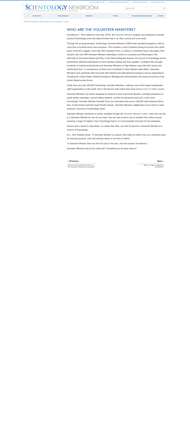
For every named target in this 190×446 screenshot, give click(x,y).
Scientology (28, 389)
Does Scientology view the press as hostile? (41, 270)
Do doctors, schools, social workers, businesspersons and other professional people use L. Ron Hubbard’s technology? (43, 243)
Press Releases (63, 16)
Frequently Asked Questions (142, 16)
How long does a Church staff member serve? (42, 342)
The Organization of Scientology (37, 131)
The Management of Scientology (72, 389)
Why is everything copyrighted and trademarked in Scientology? (38, 296)
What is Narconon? (33, 203)
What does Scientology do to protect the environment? (40, 236)
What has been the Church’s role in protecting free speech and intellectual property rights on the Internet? (42, 319)
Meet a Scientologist (104, 399)
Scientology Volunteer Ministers (35, 432)
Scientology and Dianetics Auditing (38, 85)
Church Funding (31, 157)
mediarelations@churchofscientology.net (145, 403)
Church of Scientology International (37, 403)
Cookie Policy (70, 441)
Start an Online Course (138, 428)
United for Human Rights (57, 436)
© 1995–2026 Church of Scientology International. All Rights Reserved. (41, 441)
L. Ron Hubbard (29, 396)
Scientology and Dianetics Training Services (42, 78)
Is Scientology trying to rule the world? (39, 314)
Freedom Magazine (85, 432)
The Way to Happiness (110, 432)
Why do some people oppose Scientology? (41, 260)
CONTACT (139, 385)
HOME (26, 21)
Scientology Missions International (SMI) (75, 396)
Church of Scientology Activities (108, 395)
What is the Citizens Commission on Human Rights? (41, 223)
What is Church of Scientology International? (76, 393)
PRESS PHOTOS (104, 407)
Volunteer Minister (123, 35)
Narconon (131, 432)
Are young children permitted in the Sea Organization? (40, 358)
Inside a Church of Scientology (37, 111)
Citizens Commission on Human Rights (100, 436)
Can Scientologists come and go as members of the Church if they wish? (42, 274)
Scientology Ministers (33, 104)
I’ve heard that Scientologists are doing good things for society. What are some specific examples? (42, 170)
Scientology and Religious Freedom (110, 402)
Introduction (30, 38)
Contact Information (144, 415)
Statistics (89, 16)
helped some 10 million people (150, 89)
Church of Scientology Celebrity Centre (38, 407)
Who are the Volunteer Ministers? (38, 188)
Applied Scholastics (144, 432)
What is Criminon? (32, 199)
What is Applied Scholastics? (36, 195)
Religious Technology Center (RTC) (36, 400)
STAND (97, 432)
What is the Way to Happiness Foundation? (41, 192)
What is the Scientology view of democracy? (41, 338)
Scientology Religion (69, 428)
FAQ (26, 411)
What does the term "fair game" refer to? (40, 350)
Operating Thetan (31, 98)
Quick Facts (37, 16)
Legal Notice (86, 441)
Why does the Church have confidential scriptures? (40, 280)
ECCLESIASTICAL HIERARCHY (74, 385)
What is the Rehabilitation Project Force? (40, 354)
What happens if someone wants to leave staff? (43, 346)
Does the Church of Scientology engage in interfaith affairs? (41, 250)
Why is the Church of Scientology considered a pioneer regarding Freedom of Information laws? (42, 230)
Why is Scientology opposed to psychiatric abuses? (41, 217)
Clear (27, 91)
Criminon (123, 432)
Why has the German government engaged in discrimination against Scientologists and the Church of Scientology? (42, 332)
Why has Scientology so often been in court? (42, 291)
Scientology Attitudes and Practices (38, 118)
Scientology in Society (61, 21)
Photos (115, 16)
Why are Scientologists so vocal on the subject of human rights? (42, 212)
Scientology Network (52, 428)
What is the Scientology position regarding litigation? (41, 326)
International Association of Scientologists (62, 432)
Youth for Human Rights (76, 436)
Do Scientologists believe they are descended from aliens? (42, 286)
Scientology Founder (33, 58)
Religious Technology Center (36, 144)
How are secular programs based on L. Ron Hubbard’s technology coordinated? (41, 183)
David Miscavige (100, 428)
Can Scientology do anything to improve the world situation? (41, 177)
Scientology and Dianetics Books (37, 71)
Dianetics (27, 393)
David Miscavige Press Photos (108, 411)
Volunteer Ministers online (136, 114)
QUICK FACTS (30, 385)
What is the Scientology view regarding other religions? (42, 255)
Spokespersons (142, 409)
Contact (160, 16)
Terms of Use (78, 441)
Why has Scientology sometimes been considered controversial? (39, 265)
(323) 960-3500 (147, 398)
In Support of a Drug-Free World (35, 436)
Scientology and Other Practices (37, 124)
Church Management (33, 138)
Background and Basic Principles (38, 45)
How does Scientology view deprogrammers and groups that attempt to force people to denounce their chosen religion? (41, 308)
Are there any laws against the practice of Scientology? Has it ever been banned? (40, 301)
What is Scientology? (85, 428)
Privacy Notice (62, 441)
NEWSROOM (103, 385)
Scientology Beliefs (32, 51)
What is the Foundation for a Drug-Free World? (42, 207)
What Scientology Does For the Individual (41, 65)
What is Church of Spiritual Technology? (40, 151)
